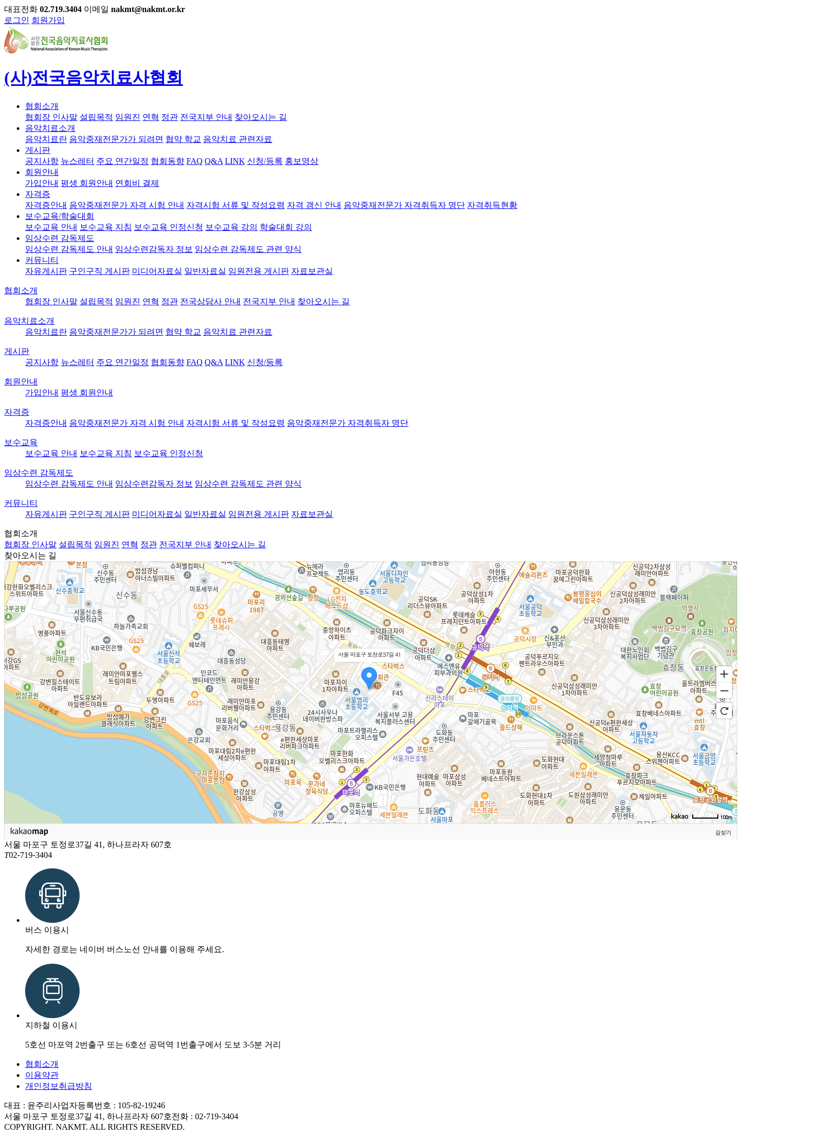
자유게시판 (46, 271)
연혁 (150, 117)
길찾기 (723, 832)
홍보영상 (301, 161)
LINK (235, 161)
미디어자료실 (157, 271)
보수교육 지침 (106, 227)
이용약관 (42, 1075)
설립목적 (96, 117)
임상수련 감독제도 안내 (69, 249)
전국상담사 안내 (210, 301)
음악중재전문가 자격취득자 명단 (404, 205)
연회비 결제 (137, 183)
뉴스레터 (77, 161)
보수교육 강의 (231, 227)
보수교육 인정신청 (168, 227)
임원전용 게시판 (258, 271)
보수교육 (21, 442)
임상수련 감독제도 (59, 238)
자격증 (37, 194)
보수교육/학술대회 (59, 216)
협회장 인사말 (51, 117)
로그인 (16, 20)
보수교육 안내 (51, 227)
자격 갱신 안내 (314, 205)
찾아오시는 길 (261, 117)
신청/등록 (265, 161)
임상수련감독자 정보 (154, 249)
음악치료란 (46, 139)
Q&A (214, 161)
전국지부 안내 (206, 117)
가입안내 (42, 183)
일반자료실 (205, 271)
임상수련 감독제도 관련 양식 (248, 249)
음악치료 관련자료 (237, 139)
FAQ (194, 161)
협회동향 (167, 161)
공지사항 (42, 161)
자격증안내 (46, 205)
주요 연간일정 (122, 161)
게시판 (37, 150)
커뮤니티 (42, 260)
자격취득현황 (492, 205)
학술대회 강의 (286, 227)
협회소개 (42, 106)
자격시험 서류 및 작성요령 (235, 205)
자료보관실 (312, 271)
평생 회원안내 (87, 183)
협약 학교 (183, 139)
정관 (169, 117)
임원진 (127, 117)
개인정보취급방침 (58, 1086)
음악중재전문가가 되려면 (116, 139)
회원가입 (48, 20)
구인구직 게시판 (99, 271)
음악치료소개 (50, 128)
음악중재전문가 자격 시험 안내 (126, 205)
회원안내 (42, 172)
